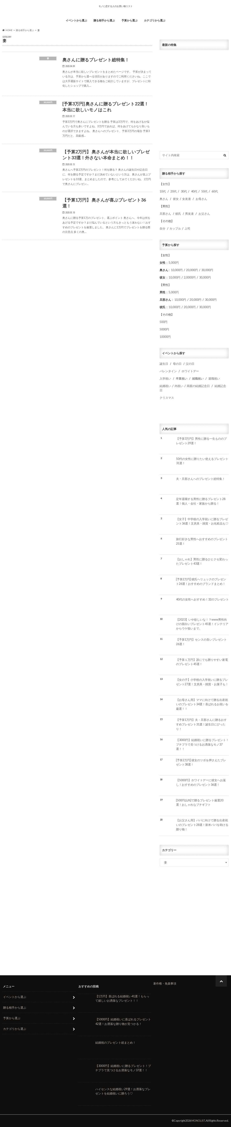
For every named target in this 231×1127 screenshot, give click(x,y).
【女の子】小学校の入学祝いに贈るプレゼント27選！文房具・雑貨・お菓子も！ (202, 682)
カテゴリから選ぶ (154, 20)
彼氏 (178, 213)
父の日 (190, 363)
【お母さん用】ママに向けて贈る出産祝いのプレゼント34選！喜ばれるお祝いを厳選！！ (202, 704)
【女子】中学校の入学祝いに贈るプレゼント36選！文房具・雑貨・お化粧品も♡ (202, 521)
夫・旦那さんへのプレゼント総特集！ (200, 478)
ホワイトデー (190, 371)
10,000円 (177, 270)
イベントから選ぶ (76, 20)
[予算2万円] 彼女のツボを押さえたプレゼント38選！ (201, 762)
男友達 (189, 213)
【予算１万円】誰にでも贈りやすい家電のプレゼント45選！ (202, 662)
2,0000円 (190, 277)
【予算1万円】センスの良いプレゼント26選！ (201, 642)
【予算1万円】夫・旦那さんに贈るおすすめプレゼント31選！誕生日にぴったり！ (201, 724)
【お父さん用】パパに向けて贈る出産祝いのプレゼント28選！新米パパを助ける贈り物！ (202, 824)
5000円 (164, 329)
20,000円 (192, 270)
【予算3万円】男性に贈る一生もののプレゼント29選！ (201, 441)
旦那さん (165, 213)
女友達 (186, 198)
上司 (187, 228)
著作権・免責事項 (164, 983)
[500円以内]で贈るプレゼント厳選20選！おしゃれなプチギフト (199, 802)
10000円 (165, 336)
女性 (165, 184)
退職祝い (214, 378)
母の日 (177, 363)
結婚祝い (165, 386)
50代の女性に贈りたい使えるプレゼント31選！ (202, 461)
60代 (215, 191)
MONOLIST (198, 1120)
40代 (194, 191)
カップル (175, 228)
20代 (173, 191)
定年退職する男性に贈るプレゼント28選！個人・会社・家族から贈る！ (200, 501)
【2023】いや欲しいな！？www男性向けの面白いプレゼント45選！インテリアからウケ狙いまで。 (202, 624)
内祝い (179, 386)
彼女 (176, 198)
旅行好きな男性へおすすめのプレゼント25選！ (202, 541)
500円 (163, 322)
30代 (184, 191)
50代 (204, 191)
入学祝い (165, 378)
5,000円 (174, 262)
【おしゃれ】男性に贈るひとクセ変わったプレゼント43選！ (202, 561)
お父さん (204, 213)
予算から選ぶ (129, 20)
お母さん (201, 198)
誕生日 (164, 363)
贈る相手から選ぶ (104, 20)
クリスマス (167, 397)
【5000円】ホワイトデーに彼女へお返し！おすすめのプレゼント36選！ (201, 782)
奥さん (164, 198)
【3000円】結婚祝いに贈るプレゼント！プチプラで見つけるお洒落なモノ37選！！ (202, 744)
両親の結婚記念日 (198, 386)
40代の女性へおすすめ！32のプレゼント (202, 599)
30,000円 (207, 270)
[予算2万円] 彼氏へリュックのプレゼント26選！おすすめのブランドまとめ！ (201, 581)
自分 (162, 228)
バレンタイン (168, 371)
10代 (163, 191)
